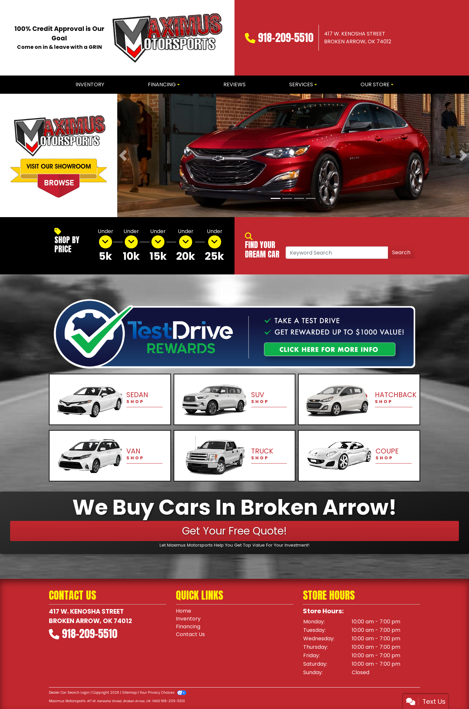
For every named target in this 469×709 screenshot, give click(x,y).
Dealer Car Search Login (69, 692)
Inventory (188, 618)
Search (401, 252)
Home (183, 611)
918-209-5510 (285, 38)
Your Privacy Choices (163, 692)
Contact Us (190, 634)
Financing (188, 626)
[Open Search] (337, 252)
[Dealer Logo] (166, 37)
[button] (123, 155)
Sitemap (129, 692)
